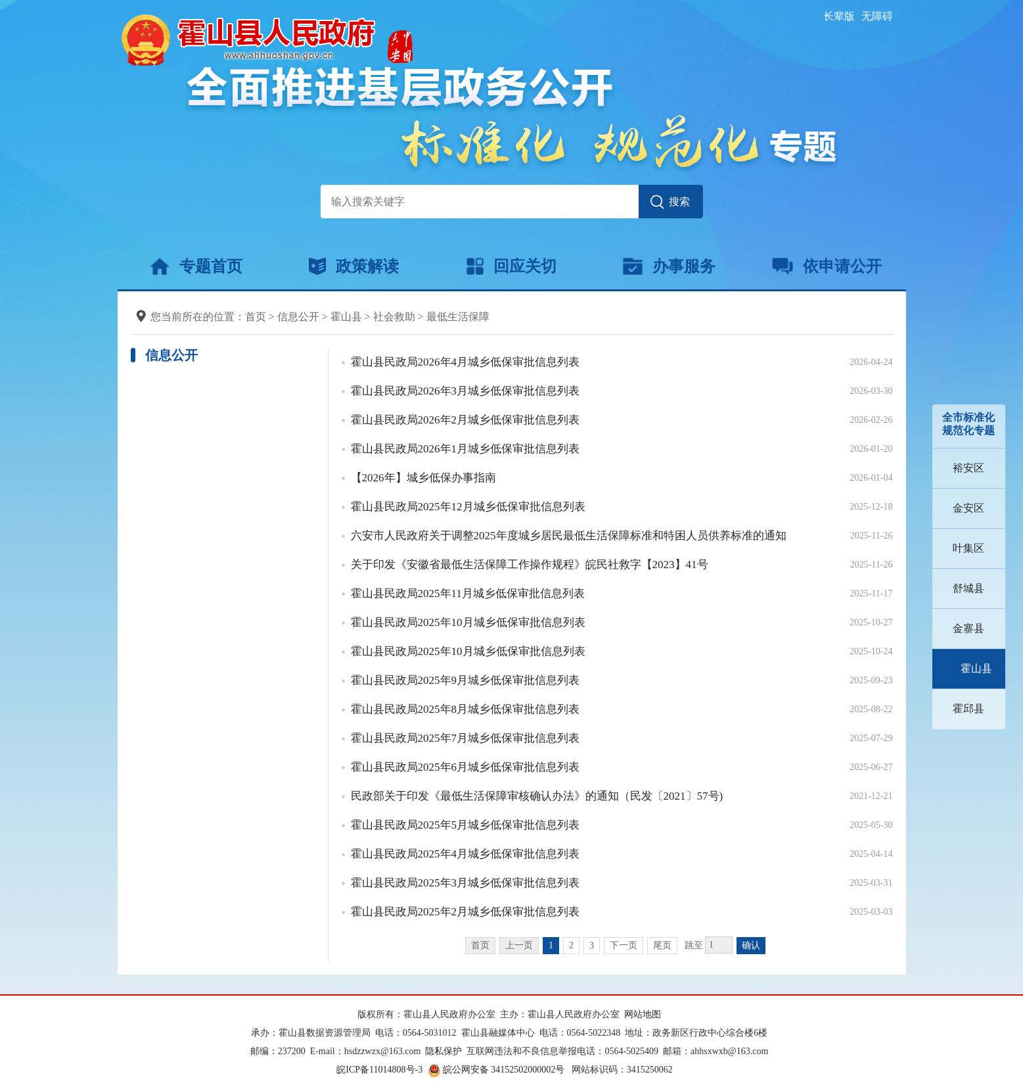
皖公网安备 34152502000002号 (497, 1070)
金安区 (968, 508)
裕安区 (968, 467)
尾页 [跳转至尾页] (662, 945)
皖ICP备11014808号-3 (379, 1070)
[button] (839, 16)
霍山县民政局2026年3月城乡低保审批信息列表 (465, 391)
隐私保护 (443, 1051)
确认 (751, 945)
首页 (255, 316)
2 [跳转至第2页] (571, 945)
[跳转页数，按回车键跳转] (719, 945)
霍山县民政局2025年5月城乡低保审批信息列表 (465, 825)
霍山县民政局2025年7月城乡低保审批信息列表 (465, 738)
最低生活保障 (457, 316)
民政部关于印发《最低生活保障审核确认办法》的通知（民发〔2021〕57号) (537, 796)
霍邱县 (968, 708)
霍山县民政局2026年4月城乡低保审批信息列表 (465, 362)
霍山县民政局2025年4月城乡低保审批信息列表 (465, 854)
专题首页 (196, 266)
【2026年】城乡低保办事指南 (423, 478)
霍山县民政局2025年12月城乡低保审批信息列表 (468, 506)
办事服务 (669, 266)
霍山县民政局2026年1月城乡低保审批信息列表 (465, 449)
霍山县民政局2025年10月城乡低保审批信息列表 (468, 622)
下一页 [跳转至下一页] (623, 945)
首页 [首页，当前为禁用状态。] (480, 945)
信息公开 (298, 316)
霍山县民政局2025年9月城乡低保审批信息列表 (465, 680)
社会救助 (394, 316)
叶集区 (968, 548)
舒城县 (968, 588)
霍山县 (976, 668)
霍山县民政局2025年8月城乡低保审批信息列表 (465, 709)
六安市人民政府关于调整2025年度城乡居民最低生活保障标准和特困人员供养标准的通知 (568, 535)
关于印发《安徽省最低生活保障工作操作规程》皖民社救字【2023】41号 (529, 564)
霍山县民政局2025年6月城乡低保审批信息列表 (465, 767)
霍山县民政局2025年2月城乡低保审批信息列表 (465, 912)
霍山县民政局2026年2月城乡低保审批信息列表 (465, 420)
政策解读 (354, 266)
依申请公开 (827, 266)
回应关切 (511, 266)
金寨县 (968, 628)
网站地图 (642, 1014)
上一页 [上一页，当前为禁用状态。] (519, 945)
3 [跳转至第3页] (591, 945)
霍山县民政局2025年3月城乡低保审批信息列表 (465, 883)
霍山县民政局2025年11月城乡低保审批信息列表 (468, 593)
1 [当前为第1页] (551, 945)
